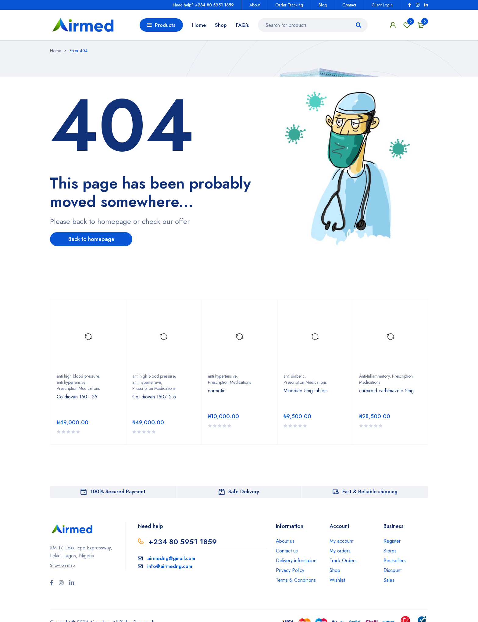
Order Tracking (289, 5)
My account (341, 541)
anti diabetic (294, 376)
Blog (323, 5)
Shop (335, 570)
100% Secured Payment (117, 491)
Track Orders (343, 560)
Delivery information (296, 560)
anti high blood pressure (78, 376)
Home (55, 51)
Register (392, 541)
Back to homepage (91, 239)
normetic (216, 390)
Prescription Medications (78, 388)
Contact (349, 5)
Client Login (382, 5)
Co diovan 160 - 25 (77, 396)
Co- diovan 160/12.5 (154, 396)
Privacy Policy (290, 570)
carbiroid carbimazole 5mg (386, 390)
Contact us (287, 550)
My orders (340, 550)
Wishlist (407, 25)
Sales (388, 580)
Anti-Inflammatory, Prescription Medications (386, 379)
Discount (392, 570)
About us (285, 541)
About (254, 5)
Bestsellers (394, 560)
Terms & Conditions (296, 580)
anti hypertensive (71, 382)
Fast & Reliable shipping (370, 491)
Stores (390, 550)
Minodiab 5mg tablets (306, 390)
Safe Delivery (243, 491)
